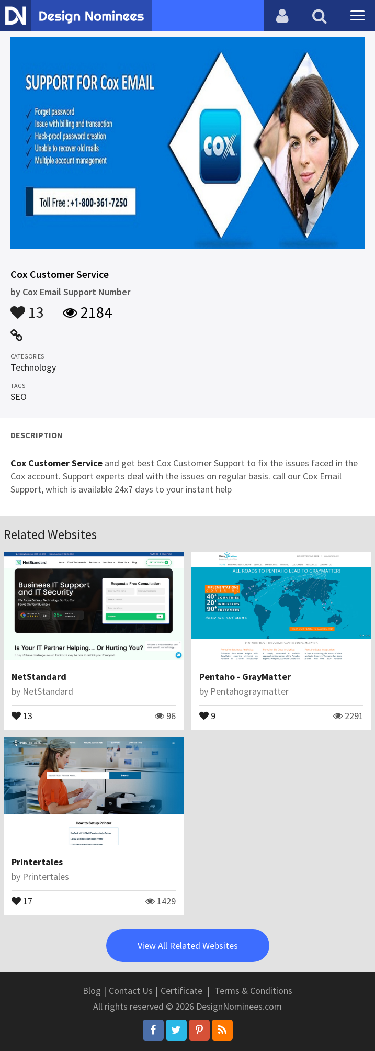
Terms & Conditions (253, 991)
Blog (92, 991)
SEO (18, 396)
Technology (33, 367)
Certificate (181, 991)
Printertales (37, 862)
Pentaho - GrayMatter (245, 676)
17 (22, 900)
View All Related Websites (188, 946)
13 (27, 307)
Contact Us (131, 991)
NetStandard (39, 676)
